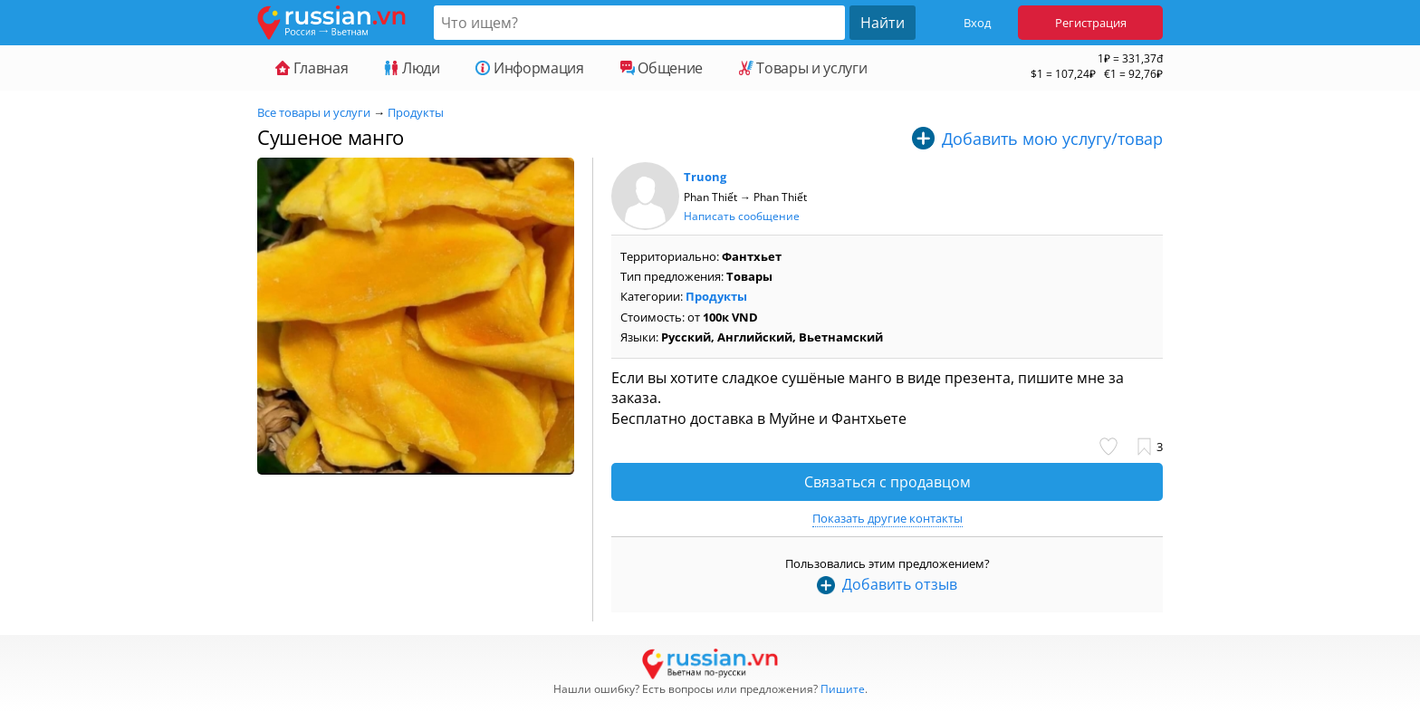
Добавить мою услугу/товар (1052, 138)
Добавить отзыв (899, 584)
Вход (977, 22)
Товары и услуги (803, 68)
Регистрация (1091, 22)
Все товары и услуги (313, 112)
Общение (661, 68)
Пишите (842, 689)
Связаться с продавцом (887, 482)
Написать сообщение (742, 216)
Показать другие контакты (887, 518)
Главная (311, 68)
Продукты (416, 112)
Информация (529, 68)
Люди (411, 68)
